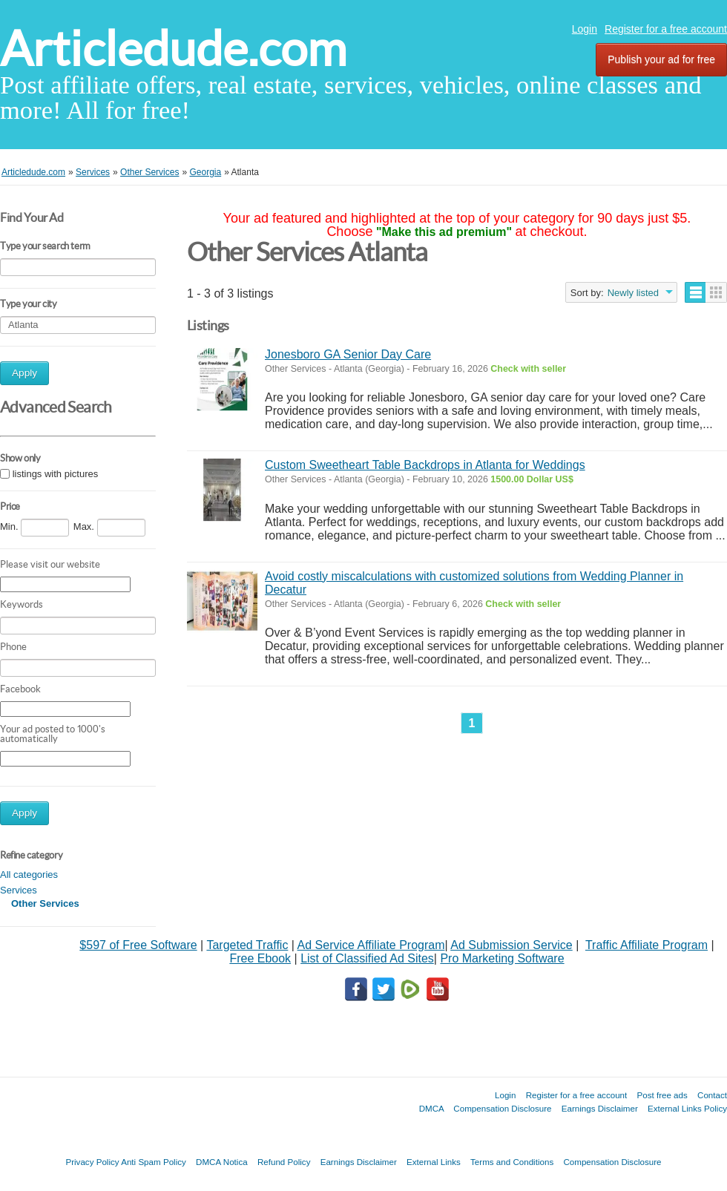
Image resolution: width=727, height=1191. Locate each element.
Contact (712, 1095)
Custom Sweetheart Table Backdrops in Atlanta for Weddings (425, 465)
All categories (29, 874)
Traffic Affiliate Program (646, 945)
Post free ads (661, 1095)
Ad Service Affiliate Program (371, 945)
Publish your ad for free (661, 59)
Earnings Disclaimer (600, 1108)
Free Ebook (260, 958)
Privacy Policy (92, 1162)
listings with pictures (56, 473)
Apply (24, 372)
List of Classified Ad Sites (367, 958)
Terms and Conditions (511, 1162)
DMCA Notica (222, 1162)
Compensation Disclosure (502, 1108)
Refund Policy (284, 1162)
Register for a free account (666, 29)
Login (584, 29)
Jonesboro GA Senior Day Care (348, 354)
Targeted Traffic (247, 945)
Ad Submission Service (511, 945)
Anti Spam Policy (153, 1162)
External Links (434, 1162)
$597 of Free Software (138, 945)
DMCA (431, 1108)
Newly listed (633, 292)
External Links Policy (687, 1108)
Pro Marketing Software (502, 958)
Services (18, 890)
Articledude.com (173, 49)
